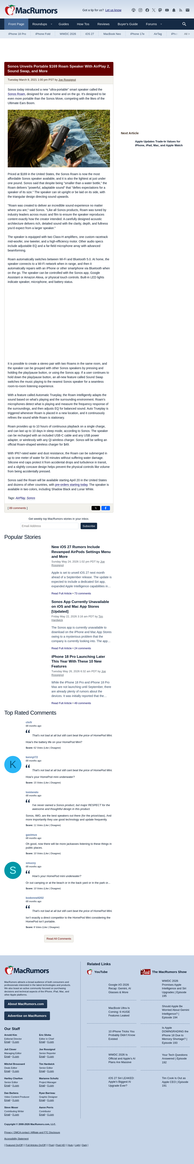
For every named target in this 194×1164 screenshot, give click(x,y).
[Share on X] (96, 508)
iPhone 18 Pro (17, 33)
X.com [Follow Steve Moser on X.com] (15, 1114)
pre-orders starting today (71, 484)
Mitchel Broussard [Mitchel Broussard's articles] (14, 1064)
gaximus (31, 834)
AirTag (158, 33)
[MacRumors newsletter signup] (187, 10)
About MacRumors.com (26, 1004)
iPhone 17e (137, 33)
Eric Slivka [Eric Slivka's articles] (45, 1035)
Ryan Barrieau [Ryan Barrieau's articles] (47, 1093)
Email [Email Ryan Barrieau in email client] (42, 1100)
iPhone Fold (42, 33)
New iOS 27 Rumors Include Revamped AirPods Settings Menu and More (81, 551)
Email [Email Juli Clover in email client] (7, 1056)
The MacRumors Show (169, 972)
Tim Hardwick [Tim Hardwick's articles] (46, 1064)
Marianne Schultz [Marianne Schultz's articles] (49, 1078)
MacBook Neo (112, 33)
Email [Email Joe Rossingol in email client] (42, 1056)
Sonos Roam (16, 94)
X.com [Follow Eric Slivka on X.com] (50, 1042)
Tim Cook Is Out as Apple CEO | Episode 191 (175, 1081)
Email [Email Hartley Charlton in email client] (7, 1085)
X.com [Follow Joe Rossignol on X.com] (50, 1056)
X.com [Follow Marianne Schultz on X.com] (50, 1085)
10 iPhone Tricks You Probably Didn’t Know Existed (121, 1035)
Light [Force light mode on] (77, 1145)
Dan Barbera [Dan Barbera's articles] (11, 1093)
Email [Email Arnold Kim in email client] (7, 1042)
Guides (64, 24)
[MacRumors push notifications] (174, 10)
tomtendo (32, 792)
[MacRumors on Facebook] (147, 10)
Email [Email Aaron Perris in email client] (42, 1114)
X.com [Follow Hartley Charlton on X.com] (15, 1085)
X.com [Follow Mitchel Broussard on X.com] (15, 1071)
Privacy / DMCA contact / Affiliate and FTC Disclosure (32, 1132)
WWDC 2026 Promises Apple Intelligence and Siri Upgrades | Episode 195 (174, 988)
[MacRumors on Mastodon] (160, 10)
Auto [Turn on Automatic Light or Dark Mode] (70, 1145)
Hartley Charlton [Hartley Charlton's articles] (13, 1078)
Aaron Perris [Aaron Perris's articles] (46, 1107)
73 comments (82, 593)
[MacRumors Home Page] (31, 10)
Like (46, 747)
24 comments (82, 648)
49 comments (82, 703)
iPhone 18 (177, 33)
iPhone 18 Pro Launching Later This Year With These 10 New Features (78, 661)
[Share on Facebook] (105, 508)
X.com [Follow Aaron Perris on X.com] (50, 1114)
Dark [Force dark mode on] (84, 1145)
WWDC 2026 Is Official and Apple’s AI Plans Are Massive (121, 1058)
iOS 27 (90, 33)
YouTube (101, 972)
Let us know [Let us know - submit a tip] (113, 10)
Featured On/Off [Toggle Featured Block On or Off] (14, 1145)
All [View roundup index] (187, 33)
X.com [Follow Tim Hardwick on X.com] (50, 1071)
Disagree (55, 747)
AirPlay (20, 498)
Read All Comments (59, 938)
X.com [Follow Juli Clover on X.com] (15, 1056)
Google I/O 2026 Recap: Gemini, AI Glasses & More (119, 988)
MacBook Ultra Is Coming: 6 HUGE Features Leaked (119, 1011)
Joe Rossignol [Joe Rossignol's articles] (47, 1049)
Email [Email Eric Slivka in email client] (42, 1042)
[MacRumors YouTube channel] (167, 10)
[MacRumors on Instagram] (140, 10)
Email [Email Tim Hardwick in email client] (42, 1071)
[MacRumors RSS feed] (181, 10)
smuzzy (31, 863)
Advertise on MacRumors (27, 1016)
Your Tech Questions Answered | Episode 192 (175, 1058)
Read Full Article (61, 593)
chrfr (29, 722)
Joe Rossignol (67, 79)
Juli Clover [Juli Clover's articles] (10, 1049)
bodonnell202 (35, 897)
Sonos (31, 498)
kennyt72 (32, 757)
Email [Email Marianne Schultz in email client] (42, 1085)
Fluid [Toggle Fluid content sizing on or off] (51, 1145)
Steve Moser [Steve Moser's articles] (11, 1107)
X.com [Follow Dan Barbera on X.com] (15, 1100)
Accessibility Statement (16, 1138)
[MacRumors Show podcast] (133, 10)
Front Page (16, 24)
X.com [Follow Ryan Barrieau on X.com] (50, 1100)
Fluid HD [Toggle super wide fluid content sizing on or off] (60, 1145)
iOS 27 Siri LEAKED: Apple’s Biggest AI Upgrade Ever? (121, 1081)
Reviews (103, 24)
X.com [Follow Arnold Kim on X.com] (15, 1042)
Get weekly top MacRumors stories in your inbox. (59, 518)
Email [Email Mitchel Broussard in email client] (7, 1071)
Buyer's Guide (128, 24)
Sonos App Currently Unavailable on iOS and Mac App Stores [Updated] (80, 606)
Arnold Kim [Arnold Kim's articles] (10, 1035)
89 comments (17, 508)
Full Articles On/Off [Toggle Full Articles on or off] (36, 1145)
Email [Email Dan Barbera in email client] (7, 1100)
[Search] (186, 24)
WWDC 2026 (68, 33)
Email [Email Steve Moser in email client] (7, 1114)
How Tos (83, 24)
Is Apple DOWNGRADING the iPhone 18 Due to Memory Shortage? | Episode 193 (175, 1035)
